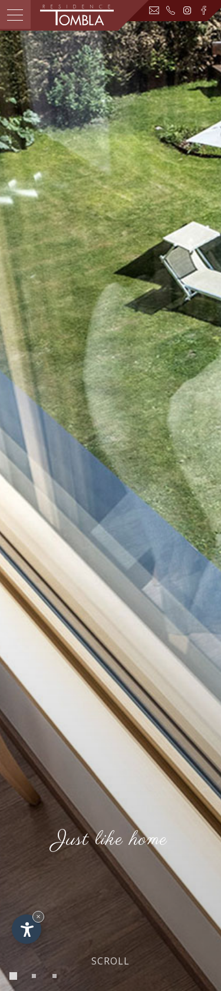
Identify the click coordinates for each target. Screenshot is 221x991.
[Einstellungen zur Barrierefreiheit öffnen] (26, 929)
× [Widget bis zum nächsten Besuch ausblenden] (38, 916)
